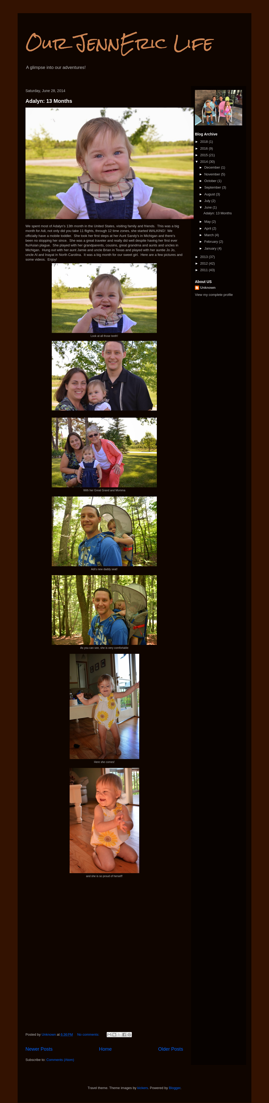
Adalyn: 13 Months (48, 101)
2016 (204, 148)
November (212, 174)
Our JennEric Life (119, 43)
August (210, 194)
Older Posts (170, 1049)
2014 (204, 162)
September (213, 187)
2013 (204, 257)
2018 (204, 142)
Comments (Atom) (60, 1060)
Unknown (208, 288)
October (211, 181)
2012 (204, 263)
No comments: (88, 1034)
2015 (204, 155)
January (211, 248)
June (208, 207)
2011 (204, 270)
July (207, 201)
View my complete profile (214, 295)
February (211, 242)
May (208, 222)
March (209, 235)
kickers (142, 1088)
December (212, 167)
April (208, 228)
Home (105, 1049)
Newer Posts (39, 1049)
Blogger (174, 1088)
